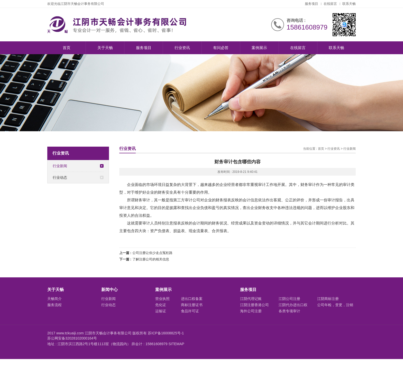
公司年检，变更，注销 (335, 305)
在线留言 (330, 4)
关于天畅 (105, 47)
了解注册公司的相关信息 (150, 259)
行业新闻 (78, 166)
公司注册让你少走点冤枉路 (152, 253)
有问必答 (220, 47)
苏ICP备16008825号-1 (166, 333)
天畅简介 (54, 299)
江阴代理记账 (251, 299)
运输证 (160, 311)
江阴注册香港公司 (254, 305)
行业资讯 (182, 47)
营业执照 (162, 299)
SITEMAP (176, 344)
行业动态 (78, 177)
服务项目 (311, 4)
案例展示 (259, 47)
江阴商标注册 (328, 299)
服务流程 (54, 305)
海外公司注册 (251, 311)
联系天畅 (349, 4)
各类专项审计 (289, 311)
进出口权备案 (192, 299)
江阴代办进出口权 (293, 305)
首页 (66, 47)
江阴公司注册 (289, 299)
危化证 (160, 305)
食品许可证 (190, 311)
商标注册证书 (192, 305)
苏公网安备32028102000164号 (72, 338)
